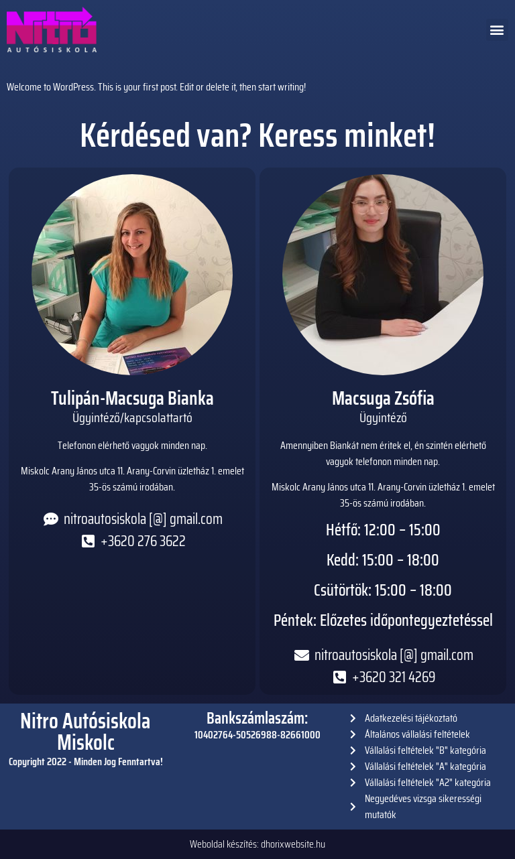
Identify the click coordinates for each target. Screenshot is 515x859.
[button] (497, 30)
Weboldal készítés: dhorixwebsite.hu (257, 844)
